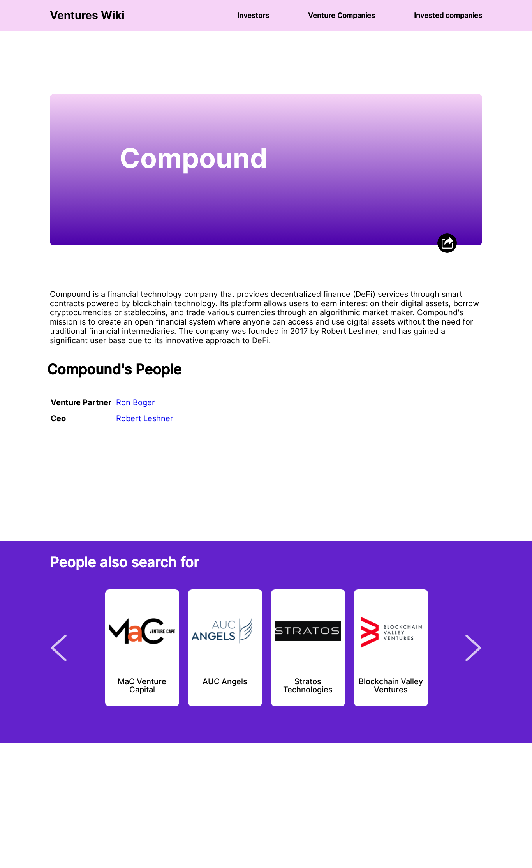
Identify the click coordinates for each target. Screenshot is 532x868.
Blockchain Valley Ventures (391, 686)
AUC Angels (225, 681)
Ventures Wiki (87, 15)
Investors (253, 15)
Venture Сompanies (341, 15)
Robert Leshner (144, 418)
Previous (59, 648)
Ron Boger (135, 402)
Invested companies (448, 15)
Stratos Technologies (308, 686)
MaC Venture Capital (142, 686)
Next (473, 648)
